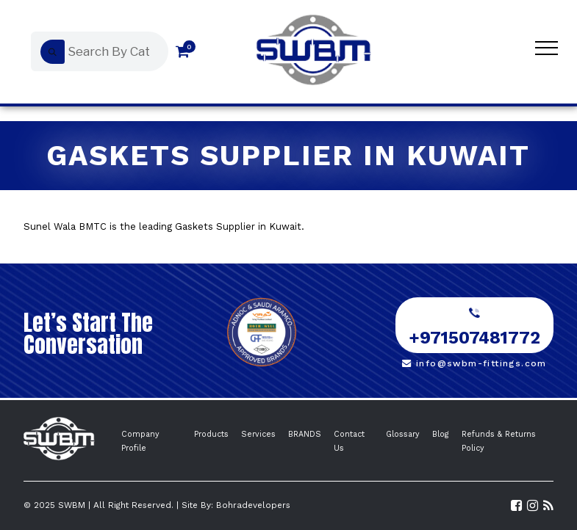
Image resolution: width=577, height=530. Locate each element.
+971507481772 (474, 328)
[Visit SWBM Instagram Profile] (532, 505)
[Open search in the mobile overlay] (96, 51)
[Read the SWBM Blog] (548, 505)
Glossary (403, 434)
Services (258, 434)
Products (211, 434)
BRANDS (304, 434)
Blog (440, 434)
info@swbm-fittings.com (474, 363)
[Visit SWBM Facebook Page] (516, 505)
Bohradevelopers (253, 505)
